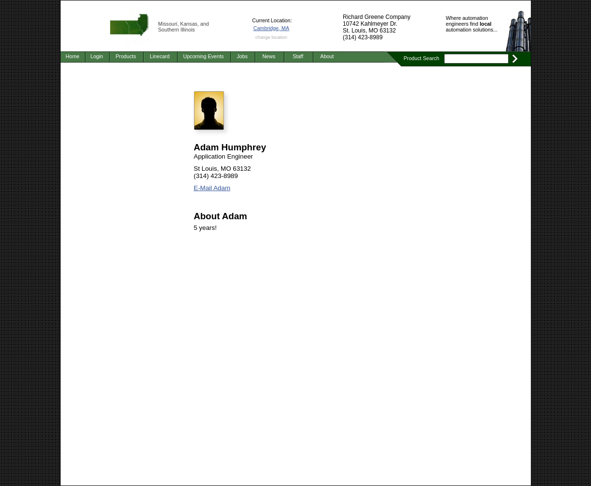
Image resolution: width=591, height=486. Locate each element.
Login (96, 56)
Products (125, 56)
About (327, 56)
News (268, 56)
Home (72, 56)
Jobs (242, 56)
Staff (298, 56)
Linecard (160, 56)
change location (271, 37)
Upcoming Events (203, 56)
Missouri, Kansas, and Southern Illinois (183, 26)
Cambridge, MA (271, 28)
